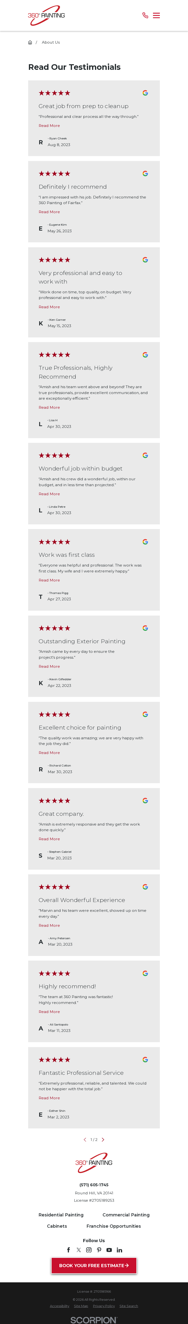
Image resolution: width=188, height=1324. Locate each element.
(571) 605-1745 (94, 1185)
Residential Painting (60, 1214)
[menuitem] (59, 1306)
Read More (49, 125)
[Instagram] (89, 1250)
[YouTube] (109, 1250)
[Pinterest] (99, 1250)
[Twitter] (79, 1250)
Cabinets (57, 1226)
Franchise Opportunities (113, 1226)
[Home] (46, 15)
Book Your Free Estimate (94, 1265)
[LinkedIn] (119, 1250)
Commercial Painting (126, 1214)
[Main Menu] (156, 15)
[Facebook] (68, 1250)
